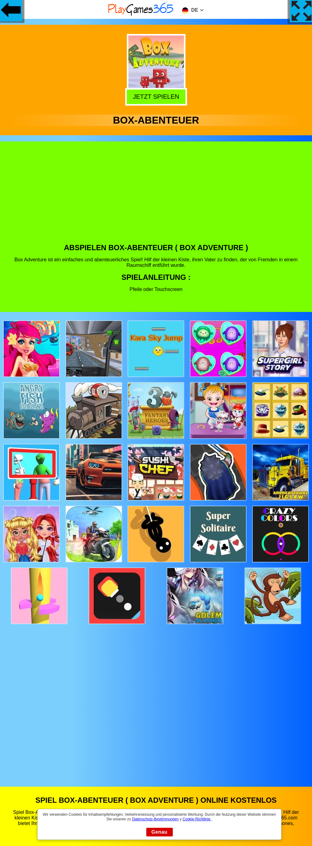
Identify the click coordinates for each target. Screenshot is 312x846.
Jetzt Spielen (156, 96)
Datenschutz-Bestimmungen (155, 819)
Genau (160, 832)
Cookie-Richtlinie (197, 819)
